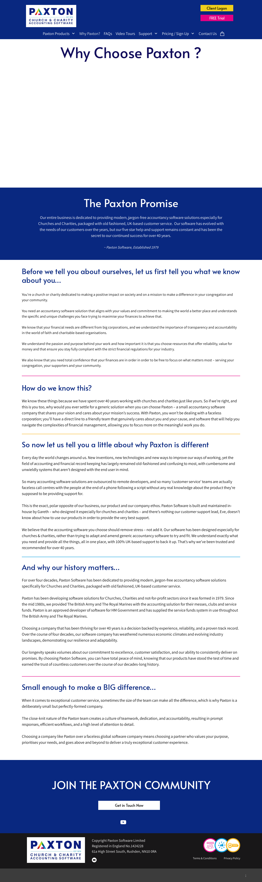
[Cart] (222, 34)
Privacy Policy (232, 858)
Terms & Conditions (205, 858)
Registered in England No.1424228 (117, 846)
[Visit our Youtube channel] (123, 822)
